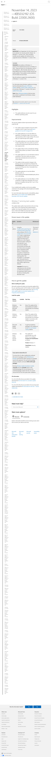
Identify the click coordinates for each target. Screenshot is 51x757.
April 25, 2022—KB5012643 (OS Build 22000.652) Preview (6, 548)
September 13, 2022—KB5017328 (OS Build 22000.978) (6, 446)
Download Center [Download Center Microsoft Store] (21, 715)
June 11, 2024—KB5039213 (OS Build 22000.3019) (6, 86)
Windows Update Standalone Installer (25, 366)
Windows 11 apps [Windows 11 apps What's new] (4, 728)
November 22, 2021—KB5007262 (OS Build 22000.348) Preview (6, 656)
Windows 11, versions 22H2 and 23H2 (22, 103)
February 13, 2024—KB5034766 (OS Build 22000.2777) (6, 125)
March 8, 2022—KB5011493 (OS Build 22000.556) (6, 579)
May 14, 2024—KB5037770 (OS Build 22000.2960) (6, 96)
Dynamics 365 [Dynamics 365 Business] (4, 741)
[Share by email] (18, 393)
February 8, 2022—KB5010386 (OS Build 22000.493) (6, 601)
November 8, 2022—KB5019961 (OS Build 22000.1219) (6, 389)
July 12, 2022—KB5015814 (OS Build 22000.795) (6, 489)
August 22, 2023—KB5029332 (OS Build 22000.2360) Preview (6, 200)
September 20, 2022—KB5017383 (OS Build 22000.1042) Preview (6, 435)
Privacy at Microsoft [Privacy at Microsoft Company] (38, 741)
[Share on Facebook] (13, 393)
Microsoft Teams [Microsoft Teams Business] (4, 747)
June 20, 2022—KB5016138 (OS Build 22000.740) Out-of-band (6, 509)
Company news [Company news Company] (37, 738)
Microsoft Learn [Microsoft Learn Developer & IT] (20, 736)
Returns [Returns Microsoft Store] (19, 720)
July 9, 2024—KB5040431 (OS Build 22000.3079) (6, 77)
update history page (17, 90)
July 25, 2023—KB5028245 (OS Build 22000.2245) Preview (6, 222)
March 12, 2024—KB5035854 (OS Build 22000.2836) (6, 115)
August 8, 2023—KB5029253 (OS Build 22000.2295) (6, 211)
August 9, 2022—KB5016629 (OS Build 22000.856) (6, 468)
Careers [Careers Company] (36, 734)
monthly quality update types (27, 87)
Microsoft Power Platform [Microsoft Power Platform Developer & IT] (22, 745)
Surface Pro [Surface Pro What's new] (3, 713)
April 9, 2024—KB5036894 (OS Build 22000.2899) (6, 105)
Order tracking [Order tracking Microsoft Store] (20, 722)
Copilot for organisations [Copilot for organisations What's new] (6, 720)
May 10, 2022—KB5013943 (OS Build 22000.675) (6, 539)
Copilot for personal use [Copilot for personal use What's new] (5, 722)
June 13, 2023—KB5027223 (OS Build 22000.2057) (6, 251)
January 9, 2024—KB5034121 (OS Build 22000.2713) (6, 135)
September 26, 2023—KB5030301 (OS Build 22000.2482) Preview (6, 178)
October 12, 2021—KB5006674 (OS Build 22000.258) (6, 689)
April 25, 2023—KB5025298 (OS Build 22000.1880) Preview (6, 281)
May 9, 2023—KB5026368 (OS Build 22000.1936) (6, 271)
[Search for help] (5, 2)
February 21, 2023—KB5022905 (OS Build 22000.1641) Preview (6, 323)
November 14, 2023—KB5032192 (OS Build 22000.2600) (6, 156)
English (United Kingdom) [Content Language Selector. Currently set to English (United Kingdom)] (8, 753)
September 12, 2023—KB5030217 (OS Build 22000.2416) (6, 189)
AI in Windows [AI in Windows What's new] (4, 724)
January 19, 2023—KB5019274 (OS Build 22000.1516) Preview (6, 345)
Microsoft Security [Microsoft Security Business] (4, 736)
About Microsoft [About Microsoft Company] (37, 736)
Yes (29, 706)
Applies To (15, 21)
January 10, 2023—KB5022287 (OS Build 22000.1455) (6, 356)
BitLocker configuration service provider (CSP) (24, 233)
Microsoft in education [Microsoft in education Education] (38, 713)
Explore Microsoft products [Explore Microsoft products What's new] (6, 726)
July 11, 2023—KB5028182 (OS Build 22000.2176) (6, 232)
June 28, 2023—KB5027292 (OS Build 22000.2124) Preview (6, 241)
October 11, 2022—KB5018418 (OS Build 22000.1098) (6, 424)
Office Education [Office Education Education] (37, 722)
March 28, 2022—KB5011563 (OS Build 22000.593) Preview (6, 569)
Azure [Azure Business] (2, 738)
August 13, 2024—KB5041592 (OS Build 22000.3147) (6, 67)
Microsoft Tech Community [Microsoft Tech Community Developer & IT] (22, 741)
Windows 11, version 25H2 (6, 17)
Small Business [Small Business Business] (4, 749)
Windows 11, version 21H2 (6, 33)
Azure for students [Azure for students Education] (37, 728)
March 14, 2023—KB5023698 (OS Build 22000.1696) (6, 312)
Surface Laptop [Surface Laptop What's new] (4, 715)
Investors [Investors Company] (36, 743)
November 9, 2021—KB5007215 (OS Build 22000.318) (6, 667)
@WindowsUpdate (23, 93)
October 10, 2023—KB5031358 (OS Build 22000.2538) (6, 167)
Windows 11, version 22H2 (6, 29)
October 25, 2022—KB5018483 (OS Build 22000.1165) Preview (6, 400)
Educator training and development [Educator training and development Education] (40, 724)
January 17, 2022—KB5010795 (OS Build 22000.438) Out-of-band (6, 623)
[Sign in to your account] (48, 1)
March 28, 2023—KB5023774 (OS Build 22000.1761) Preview (6, 301)
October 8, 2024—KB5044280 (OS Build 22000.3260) (6, 46)
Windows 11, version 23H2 (6, 25)
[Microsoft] (25, 1)
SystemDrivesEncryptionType (24, 230)
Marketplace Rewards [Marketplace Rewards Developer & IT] (21, 747)
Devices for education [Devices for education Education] (38, 715)
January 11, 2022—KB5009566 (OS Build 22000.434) (6, 634)
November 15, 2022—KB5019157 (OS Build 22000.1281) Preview (6, 378)
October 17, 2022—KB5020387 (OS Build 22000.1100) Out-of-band (6, 412)
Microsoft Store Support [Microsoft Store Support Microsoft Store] (22, 718)
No (37, 706)
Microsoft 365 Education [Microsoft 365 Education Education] (38, 720)
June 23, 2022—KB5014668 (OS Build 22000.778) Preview (6, 498)
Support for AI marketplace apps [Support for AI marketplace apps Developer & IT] (23, 738)
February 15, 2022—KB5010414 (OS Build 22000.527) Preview (6, 590)
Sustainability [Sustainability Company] (37, 745)
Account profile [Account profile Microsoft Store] (20, 713)
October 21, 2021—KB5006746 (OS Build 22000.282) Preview (6, 678)
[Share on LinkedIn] (15, 393)
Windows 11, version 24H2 (6, 21)
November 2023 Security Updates (19, 196)
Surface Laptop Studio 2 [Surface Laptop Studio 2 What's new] (5, 718)
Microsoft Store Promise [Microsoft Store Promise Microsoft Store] (22, 726)
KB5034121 (35, 232)
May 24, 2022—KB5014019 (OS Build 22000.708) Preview (6, 529)
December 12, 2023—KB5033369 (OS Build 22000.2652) (6, 146)
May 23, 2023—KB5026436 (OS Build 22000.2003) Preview (6, 261)
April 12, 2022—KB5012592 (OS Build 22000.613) (6, 558)
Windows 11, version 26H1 (6, 13)
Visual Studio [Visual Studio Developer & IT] (20, 749)
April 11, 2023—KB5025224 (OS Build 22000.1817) (6, 291)
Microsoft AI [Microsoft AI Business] (4, 734)
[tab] (16, 416)
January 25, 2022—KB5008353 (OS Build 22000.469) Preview (6, 612)
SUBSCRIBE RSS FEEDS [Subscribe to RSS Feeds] (18, 396)
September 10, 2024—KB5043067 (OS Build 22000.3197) (6, 56)
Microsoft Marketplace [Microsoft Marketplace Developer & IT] (21, 743)
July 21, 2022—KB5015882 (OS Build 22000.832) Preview (6, 479)
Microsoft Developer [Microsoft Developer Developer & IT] (21, 734)
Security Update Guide (22, 194)
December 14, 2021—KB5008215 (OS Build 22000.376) (6, 645)
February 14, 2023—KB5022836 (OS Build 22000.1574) (6, 334)
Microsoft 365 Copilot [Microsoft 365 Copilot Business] (5, 745)
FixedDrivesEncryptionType (23, 229)
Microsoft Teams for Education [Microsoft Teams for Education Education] (39, 718)
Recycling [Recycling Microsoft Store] (19, 724)
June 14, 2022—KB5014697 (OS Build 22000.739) (6, 519)
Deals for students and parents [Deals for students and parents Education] (39, 726)
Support (3, 4)
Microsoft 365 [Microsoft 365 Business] (4, 743)
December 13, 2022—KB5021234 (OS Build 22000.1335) (6, 367)
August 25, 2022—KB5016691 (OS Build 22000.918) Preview (6, 457)
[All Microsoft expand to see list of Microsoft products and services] (1, 1)
